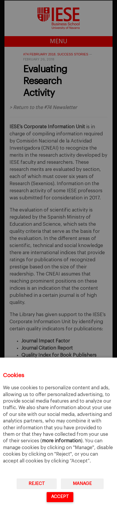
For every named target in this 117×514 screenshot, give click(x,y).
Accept (60, 496)
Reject (37, 483)
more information (61, 440)
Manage (82, 483)
